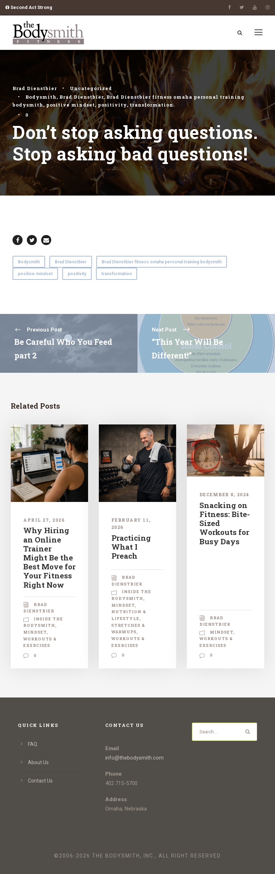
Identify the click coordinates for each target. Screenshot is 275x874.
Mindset (35, 632)
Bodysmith (41, 97)
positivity (112, 105)
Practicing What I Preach (131, 547)
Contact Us (40, 781)
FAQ (32, 744)
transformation (151, 105)
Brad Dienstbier (35, 88)
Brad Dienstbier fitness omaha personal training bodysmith (162, 261)
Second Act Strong (28, 7)
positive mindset (70, 105)
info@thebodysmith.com (134, 758)
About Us (38, 762)
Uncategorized (91, 88)
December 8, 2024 (224, 494)
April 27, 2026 (44, 520)
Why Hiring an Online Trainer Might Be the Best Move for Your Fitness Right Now (49, 557)
